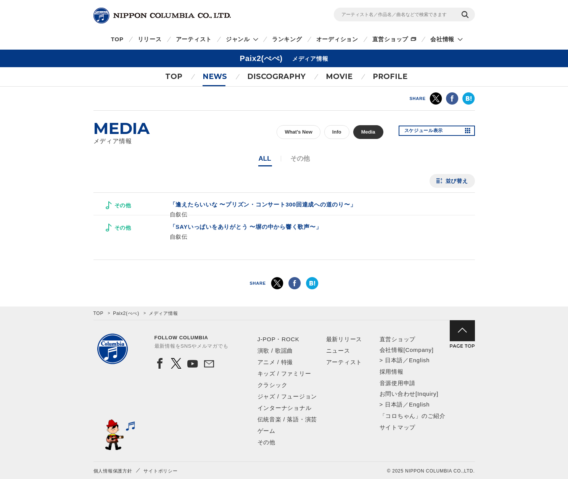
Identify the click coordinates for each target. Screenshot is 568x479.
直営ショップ (390, 39)
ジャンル (238, 39)
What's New (298, 132)
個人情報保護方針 (112, 471)
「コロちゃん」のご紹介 (413, 416)
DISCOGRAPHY (276, 76)
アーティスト (194, 39)
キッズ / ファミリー (284, 373)
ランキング (287, 39)
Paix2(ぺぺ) (126, 313)
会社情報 (442, 39)
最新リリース (344, 339)
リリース (150, 39)
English (419, 360)
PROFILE (390, 76)
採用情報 (392, 371)
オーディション (337, 39)
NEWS (215, 76)
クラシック (272, 385)
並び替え (457, 181)
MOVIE (339, 76)
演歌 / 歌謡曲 (275, 350)
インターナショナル (284, 408)
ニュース (338, 350)
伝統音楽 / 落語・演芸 (287, 419)
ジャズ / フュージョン (287, 396)
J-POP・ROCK (278, 339)
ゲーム (266, 430)
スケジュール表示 (428, 132)
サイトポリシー (160, 471)
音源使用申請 (398, 383)
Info (336, 132)
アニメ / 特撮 (275, 362)
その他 (266, 442)
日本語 (394, 360)
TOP (117, 39)
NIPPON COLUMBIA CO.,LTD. (162, 16)
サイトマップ (398, 427)
